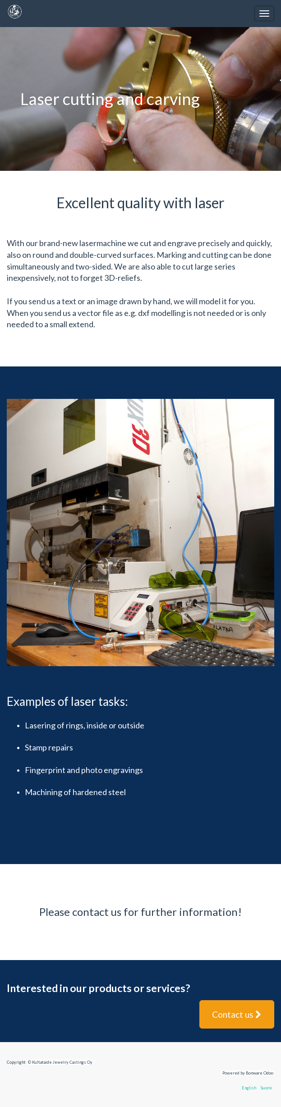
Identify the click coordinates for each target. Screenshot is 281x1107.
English (249, 1087)
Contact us (237, 1014)
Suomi (266, 1087)
